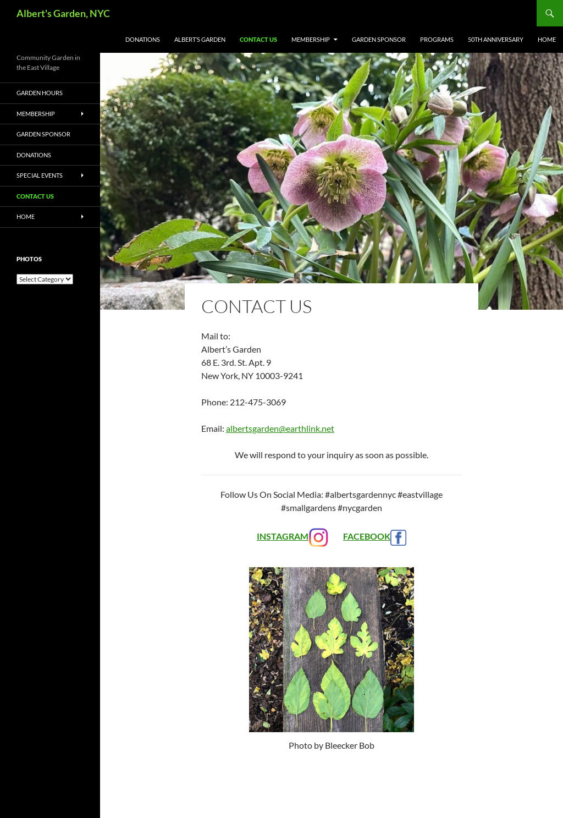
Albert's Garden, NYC (63, 13)
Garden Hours (39, 92)
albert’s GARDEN (199, 39)
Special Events (39, 175)
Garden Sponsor (379, 39)
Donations (142, 39)
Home (547, 39)
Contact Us (258, 39)
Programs (437, 39)
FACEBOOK (374, 536)
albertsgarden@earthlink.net (280, 428)
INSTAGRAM (292, 536)
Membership (310, 39)
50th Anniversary (495, 39)
